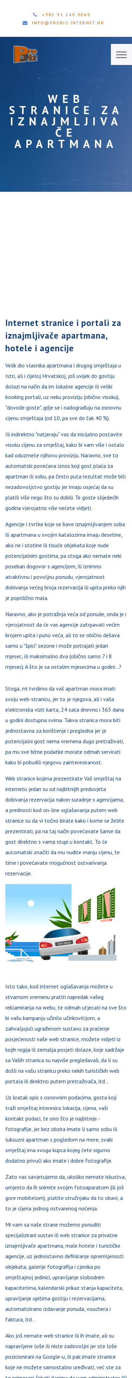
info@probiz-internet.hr (68, 22)
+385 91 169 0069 (66, 14)
